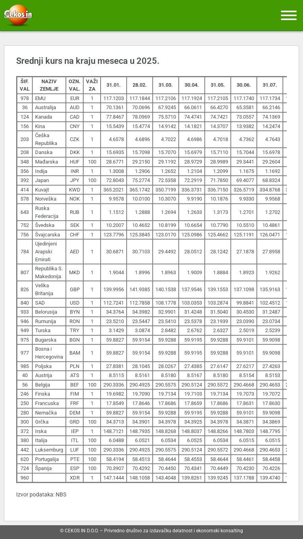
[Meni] (289, 15)
